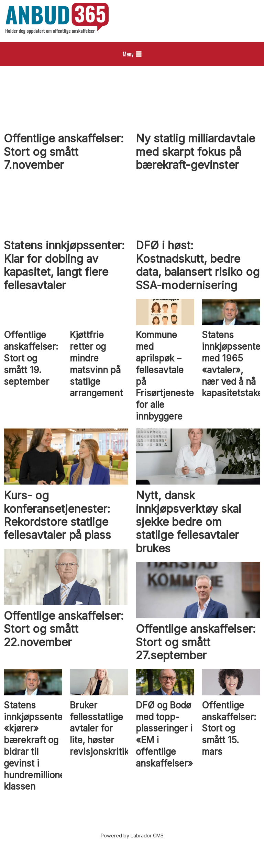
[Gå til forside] (57, 18)
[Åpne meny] (132, 54)
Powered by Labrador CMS (132, 835)
